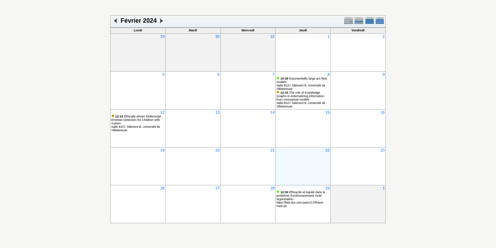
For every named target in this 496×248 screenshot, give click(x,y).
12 (163, 112)
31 (272, 36)
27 (217, 188)
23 (383, 150)
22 (328, 150)
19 (163, 150)
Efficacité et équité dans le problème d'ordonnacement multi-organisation (300, 195)
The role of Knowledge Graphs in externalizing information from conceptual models (300, 96)
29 (163, 36)
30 (217, 36)
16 (383, 112)
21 (272, 150)
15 (328, 112)
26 (163, 188)
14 (272, 112)
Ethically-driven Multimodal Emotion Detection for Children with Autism (136, 120)
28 (272, 188)
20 (217, 150)
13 (217, 112)
